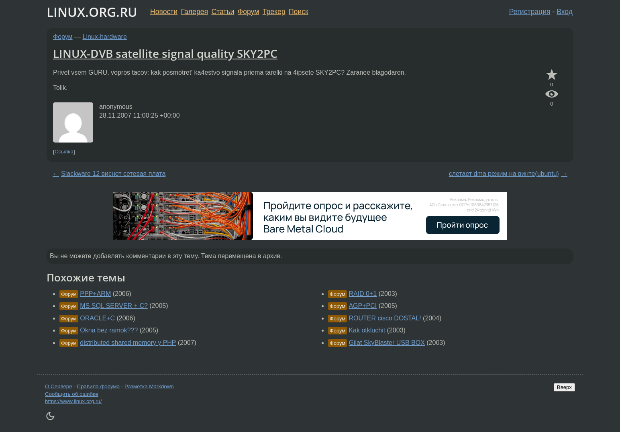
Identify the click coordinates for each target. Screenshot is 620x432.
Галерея (194, 12)
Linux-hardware (105, 36)
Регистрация (530, 12)
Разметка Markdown (149, 386)
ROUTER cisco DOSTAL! (385, 318)
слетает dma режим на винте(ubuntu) (504, 173)
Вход (565, 12)
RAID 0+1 (363, 293)
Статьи (222, 12)
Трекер (274, 12)
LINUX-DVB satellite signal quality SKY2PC (165, 53)
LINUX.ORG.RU (92, 11)
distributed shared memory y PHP (128, 342)
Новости (163, 12)
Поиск (298, 12)
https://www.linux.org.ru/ (73, 401)
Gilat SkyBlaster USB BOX (386, 342)
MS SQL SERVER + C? (114, 305)
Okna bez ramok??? (109, 330)
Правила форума (98, 386)
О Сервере (58, 386)
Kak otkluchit (367, 330)
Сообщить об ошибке (71, 394)
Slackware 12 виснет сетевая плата (113, 173)
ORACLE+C (97, 318)
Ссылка (64, 152)
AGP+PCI (363, 305)
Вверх (564, 387)
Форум (248, 12)
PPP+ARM (95, 293)
